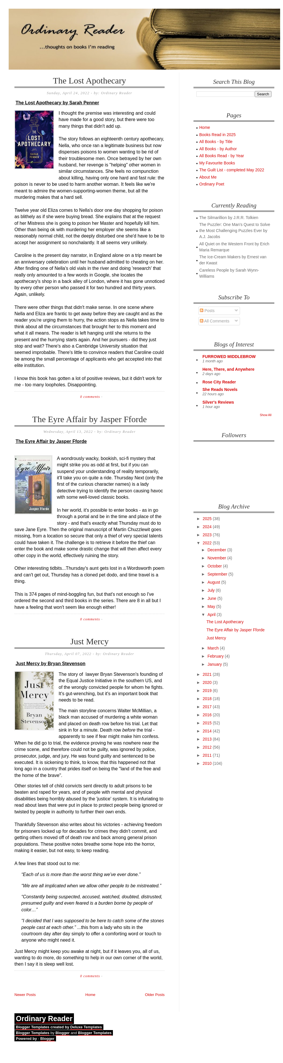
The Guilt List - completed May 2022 (231, 170)
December (217, 550)
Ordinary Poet (211, 184)
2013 (208, 739)
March (213, 648)
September (217, 574)
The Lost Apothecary (89, 80)
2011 (208, 755)
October (215, 566)
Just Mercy (89, 641)
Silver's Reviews (218, 402)
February (216, 656)
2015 (208, 723)
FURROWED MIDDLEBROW (229, 356)
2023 (208, 535)
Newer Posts (25, 994)
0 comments (90, 397)
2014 (208, 731)
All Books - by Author (218, 148)
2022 (208, 543)
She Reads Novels (219, 389)
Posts (207, 310)
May (211, 606)
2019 (208, 690)
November (217, 558)
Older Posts (155, 994)
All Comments (214, 321)
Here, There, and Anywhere (228, 369)
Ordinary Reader (44, 1018)
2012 (208, 747)
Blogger (62, 1033)
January (215, 664)
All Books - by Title (215, 141)
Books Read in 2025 (217, 134)
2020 (208, 682)
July (211, 590)
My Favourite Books (217, 163)
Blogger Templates (32, 1027)
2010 (208, 763)
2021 (208, 674)
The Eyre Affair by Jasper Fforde (89, 419)
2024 (208, 526)
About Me (208, 177)
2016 (208, 715)
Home (90, 994)
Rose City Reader (219, 382)
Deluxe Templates (86, 1027)
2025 (208, 518)
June (212, 598)
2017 (208, 706)
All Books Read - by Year (221, 155)
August (214, 582)
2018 (208, 698)
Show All (265, 415)
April (212, 614)
